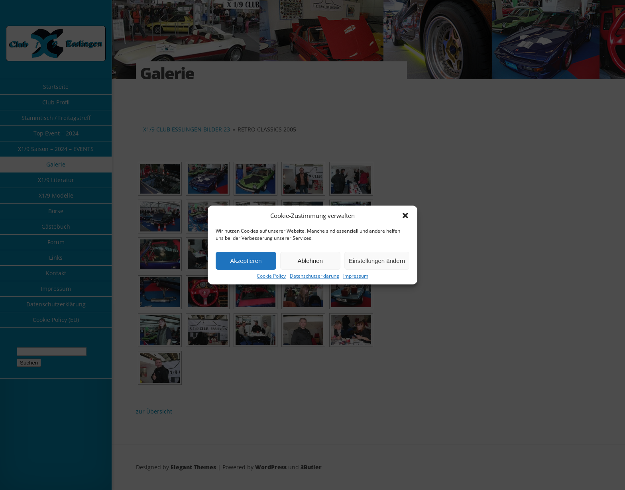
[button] (405, 216)
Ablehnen (310, 260)
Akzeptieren (245, 260)
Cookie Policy (271, 276)
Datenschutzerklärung (314, 276)
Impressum (355, 276)
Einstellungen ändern (377, 260)
